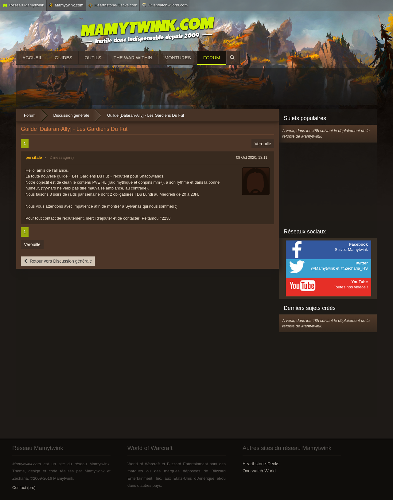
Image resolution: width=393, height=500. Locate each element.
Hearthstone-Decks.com (112, 5)
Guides (63, 57)
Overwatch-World (259, 470)
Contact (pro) (24, 487)
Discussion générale (71, 115)
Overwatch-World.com (165, 4)
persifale (33, 157)
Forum (211, 57)
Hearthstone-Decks (261, 463)
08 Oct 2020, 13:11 (251, 157)
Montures (178, 57)
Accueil (32, 57)
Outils (93, 57)
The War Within (133, 57)
